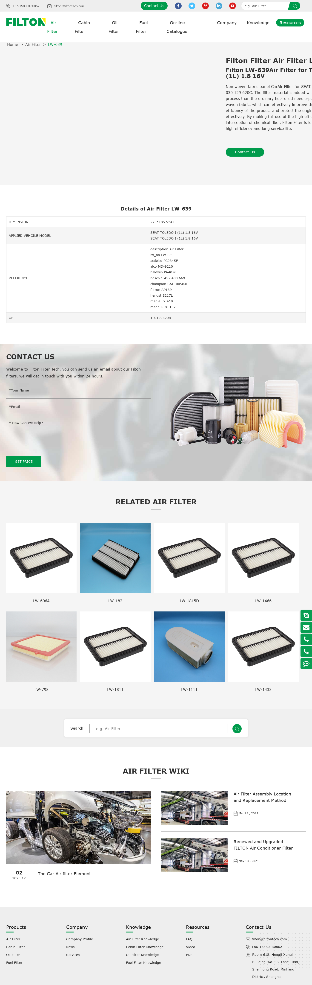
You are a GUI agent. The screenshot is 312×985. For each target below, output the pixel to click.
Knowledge (258, 22)
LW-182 (115, 601)
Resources (290, 22)
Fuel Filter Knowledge (143, 962)
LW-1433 (263, 689)
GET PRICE (24, 461)
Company (227, 22)
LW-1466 (263, 601)
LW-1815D (189, 601)
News (70, 947)
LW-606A (41, 601)
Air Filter (33, 44)
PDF (189, 954)
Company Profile (79, 939)
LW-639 (55, 44)
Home (12, 44)
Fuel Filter (14, 962)
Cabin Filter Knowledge (144, 947)
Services (73, 954)
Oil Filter (13, 954)
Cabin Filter (15, 947)
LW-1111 (189, 689)
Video (190, 947)
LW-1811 (115, 689)
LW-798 (41, 689)
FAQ (189, 939)
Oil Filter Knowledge (142, 954)
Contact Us (154, 6)
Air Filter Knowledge (142, 939)
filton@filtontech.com (69, 6)
